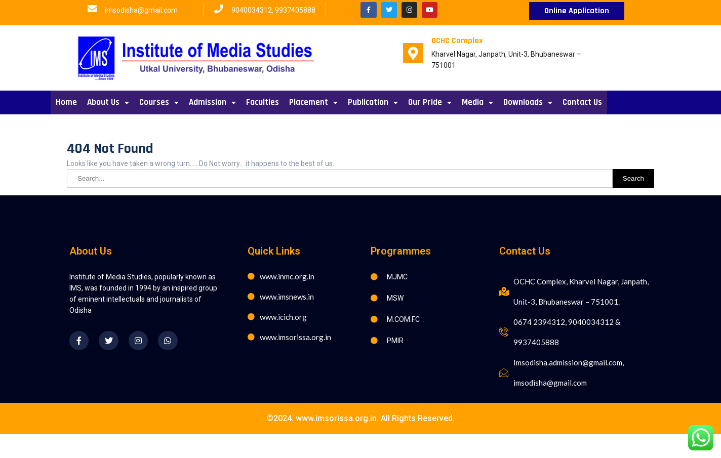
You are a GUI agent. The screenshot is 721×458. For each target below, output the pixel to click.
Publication (373, 102)
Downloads (527, 102)
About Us (108, 102)
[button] (576, 11)
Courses (159, 102)
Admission (212, 102)
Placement (313, 102)
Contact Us (582, 102)
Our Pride (430, 102)
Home (66, 102)
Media (477, 102)
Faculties (262, 102)
